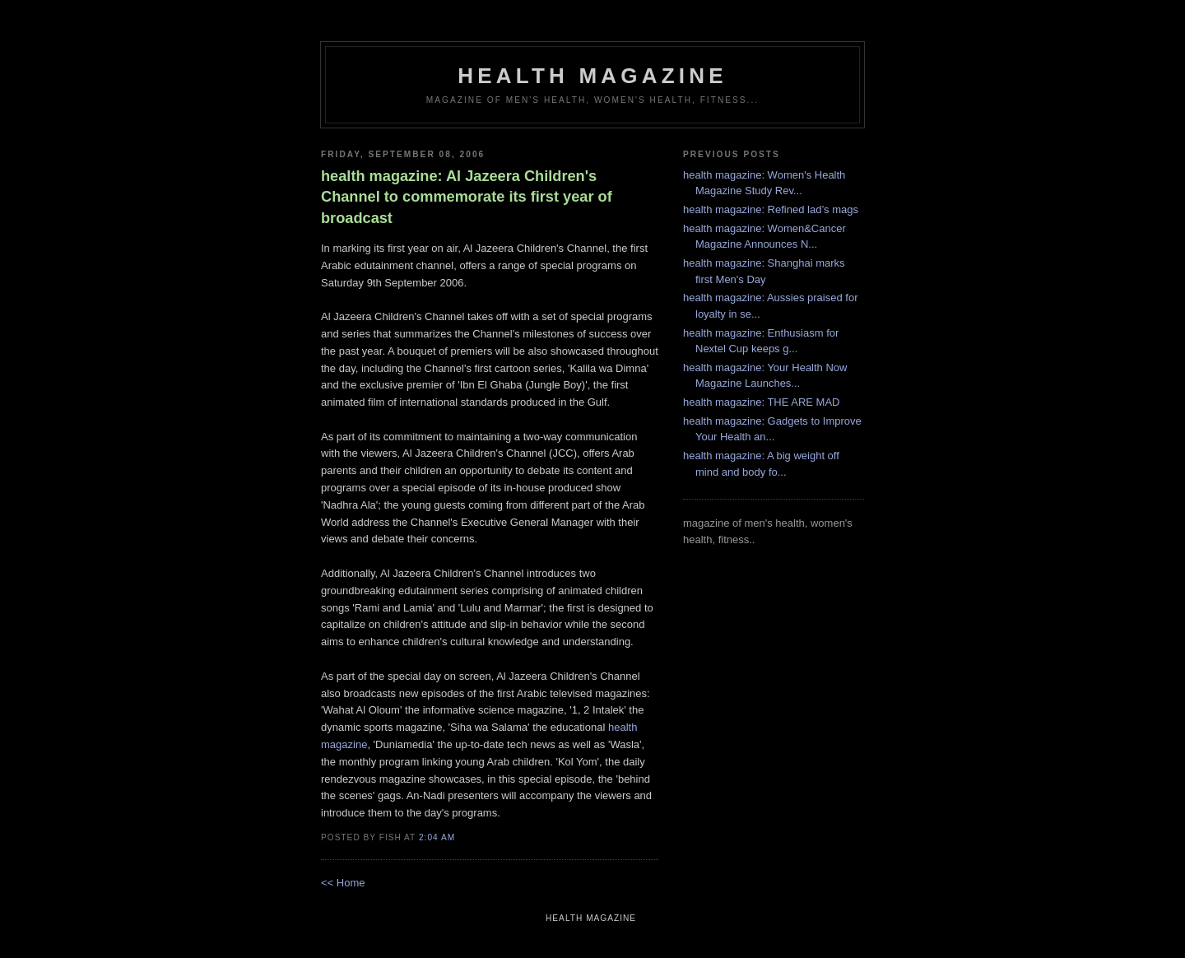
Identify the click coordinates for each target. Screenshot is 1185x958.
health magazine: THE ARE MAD (761, 402)
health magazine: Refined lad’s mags (770, 209)
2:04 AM (437, 837)
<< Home (343, 883)
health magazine (592, 75)
